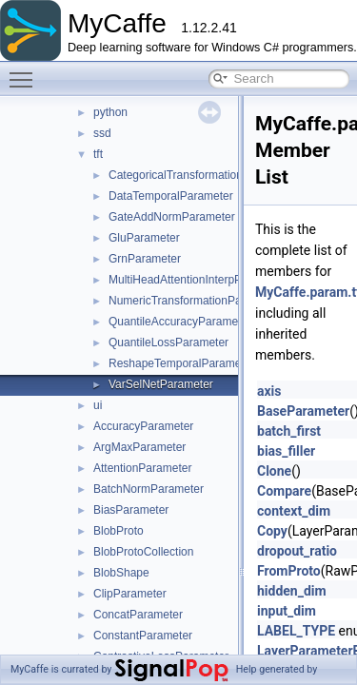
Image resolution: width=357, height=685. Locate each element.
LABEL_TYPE (296, 630)
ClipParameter (130, 593)
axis (269, 391)
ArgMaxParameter (139, 447)
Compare (284, 491)
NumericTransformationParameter (195, 300)
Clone (274, 471)
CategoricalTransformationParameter (202, 175)
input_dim (286, 610)
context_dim (293, 511)
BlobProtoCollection (143, 551)
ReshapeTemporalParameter (181, 363)
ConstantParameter (142, 635)
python (110, 112)
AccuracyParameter (143, 426)
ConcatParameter (138, 614)
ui (97, 405)
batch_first (289, 431)
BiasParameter (131, 510)
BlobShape (121, 572)
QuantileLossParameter (168, 342)
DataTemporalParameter (171, 196)
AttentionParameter (142, 468)
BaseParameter (303, 411)
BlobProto (118, 531)
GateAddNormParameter (172, 217)
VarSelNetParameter (161, 384)
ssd (102, 133)
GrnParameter (145, 258)
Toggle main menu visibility (26, 71)
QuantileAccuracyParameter (180, 321)
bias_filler (286, 451)
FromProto (289, 570)
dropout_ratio (297, 550)
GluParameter (144, 238)
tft (98, 154)
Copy (272, 530)
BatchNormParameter (148, 489)
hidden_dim (292, 590)
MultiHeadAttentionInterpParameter (198, 279)
